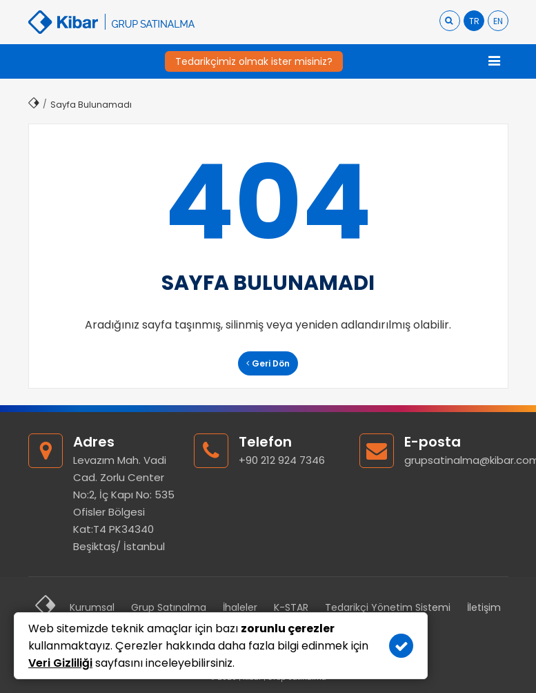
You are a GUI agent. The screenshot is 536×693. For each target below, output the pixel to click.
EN (498, 21)
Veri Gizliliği (60, 663)
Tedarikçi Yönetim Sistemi (387, 607)
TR (474, 21)
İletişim (484, 607)
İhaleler (240, 607)
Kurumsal (92, 607)
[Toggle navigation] (494, 61)
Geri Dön (268, 363)
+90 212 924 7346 (282, 460)
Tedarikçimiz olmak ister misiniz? (253, 61)
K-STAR (291, 607)
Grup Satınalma (168, 607)
